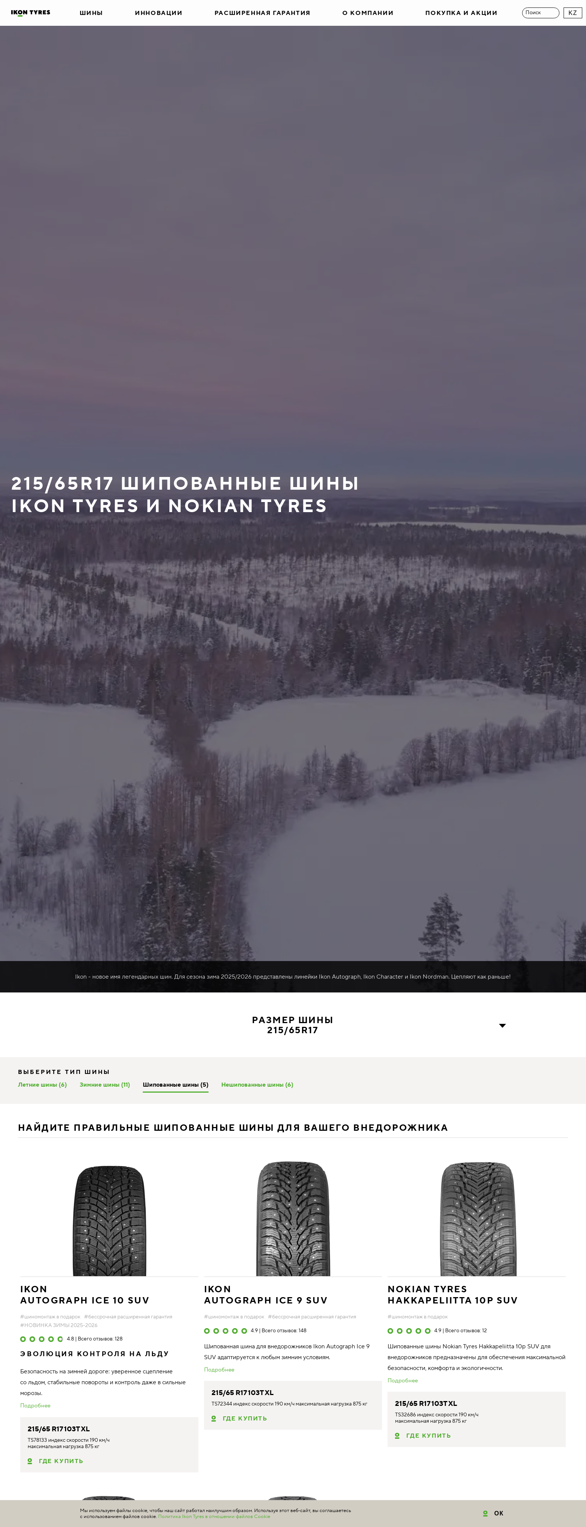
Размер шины (293, 1025)
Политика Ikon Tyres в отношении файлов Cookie (214, 1517)
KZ (572, 13)
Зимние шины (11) (105, 1085)
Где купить (61, 1461)
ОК (499, 1513)
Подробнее (35, 1406)
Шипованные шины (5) (176, 1085)
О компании (368, 13)
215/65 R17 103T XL (59, 1429)
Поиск (533, 12)
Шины (91, 13)
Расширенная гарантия (263, 13)
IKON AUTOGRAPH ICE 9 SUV (266, 1295)
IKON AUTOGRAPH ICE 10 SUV (84, 1295)
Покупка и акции (461, 13)
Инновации (158, 13)
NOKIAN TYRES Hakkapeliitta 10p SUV (453, 1295)
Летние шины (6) (42, 1085)
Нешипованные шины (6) (257, 1085)
